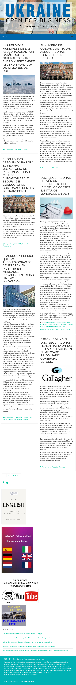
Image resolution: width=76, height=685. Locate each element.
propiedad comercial (58, 467)
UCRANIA (55, 168)
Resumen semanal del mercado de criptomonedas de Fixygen (23, 633)
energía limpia (27, 417)
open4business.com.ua (12, 682)
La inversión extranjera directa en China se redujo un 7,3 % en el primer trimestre (28, 642)
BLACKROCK (18, 417)
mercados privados (23, 419)
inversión (13, 419)
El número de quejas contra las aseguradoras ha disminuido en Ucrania (55, 52)
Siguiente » (15, 475)
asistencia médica (58, 329)
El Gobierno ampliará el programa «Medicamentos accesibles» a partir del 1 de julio (29, 646)
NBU (19, 244)
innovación (6, 419)
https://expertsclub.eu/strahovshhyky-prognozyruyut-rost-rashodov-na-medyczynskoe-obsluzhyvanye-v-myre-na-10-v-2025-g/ (56, 324)
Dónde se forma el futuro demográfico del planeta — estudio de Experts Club (27, 638)
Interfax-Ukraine (27, 682)
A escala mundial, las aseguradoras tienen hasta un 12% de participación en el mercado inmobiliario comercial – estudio (56, 350)
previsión (67, 329)
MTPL (16, 244)
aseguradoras (8, 149)
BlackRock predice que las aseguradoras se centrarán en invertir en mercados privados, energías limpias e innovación (18, 268)
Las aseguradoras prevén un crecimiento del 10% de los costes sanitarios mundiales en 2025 (55, 185)
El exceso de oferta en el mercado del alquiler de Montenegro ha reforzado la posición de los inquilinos (36, 650)
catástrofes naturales (21, 149)
